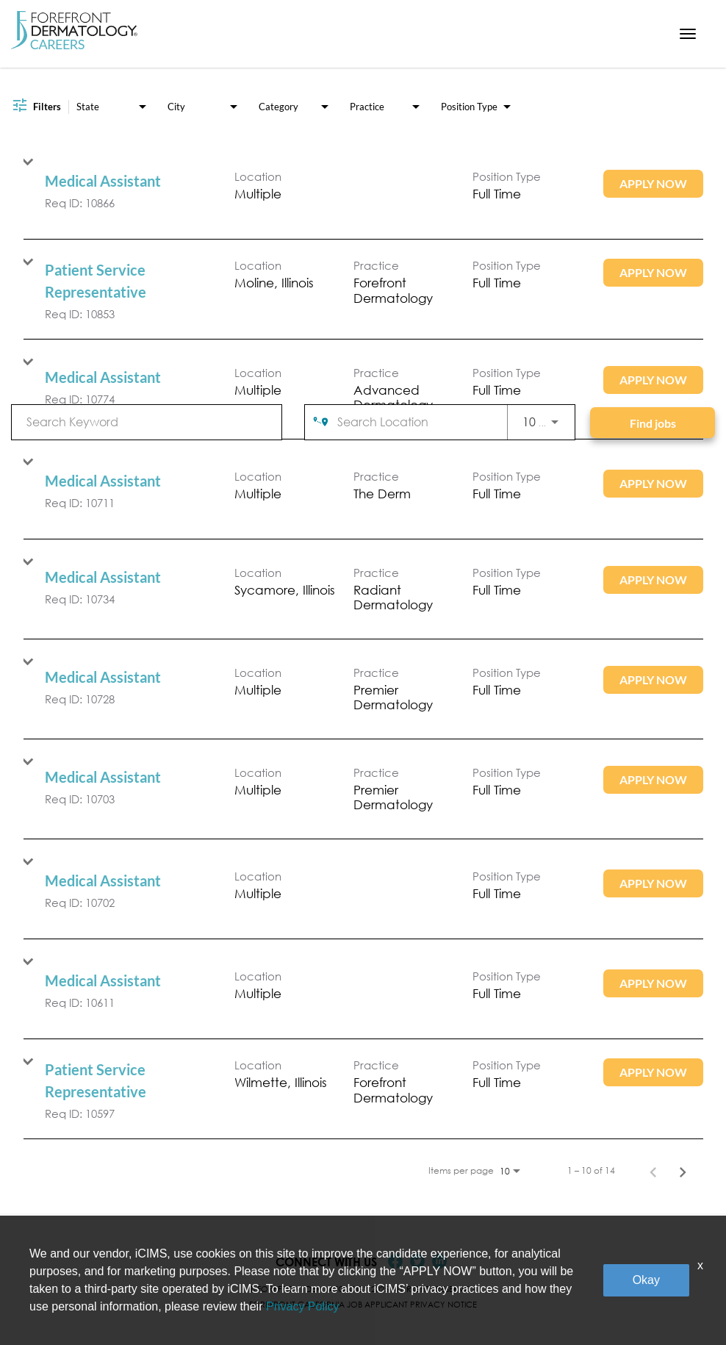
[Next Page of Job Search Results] (682, 1171)
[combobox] (146, 421)
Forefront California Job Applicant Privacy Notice (363, 1304)
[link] (363, 189)
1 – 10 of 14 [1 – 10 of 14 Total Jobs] (591, 1170)
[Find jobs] (652, 422)
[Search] (652, 422)
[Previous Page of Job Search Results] (653, 1171)
